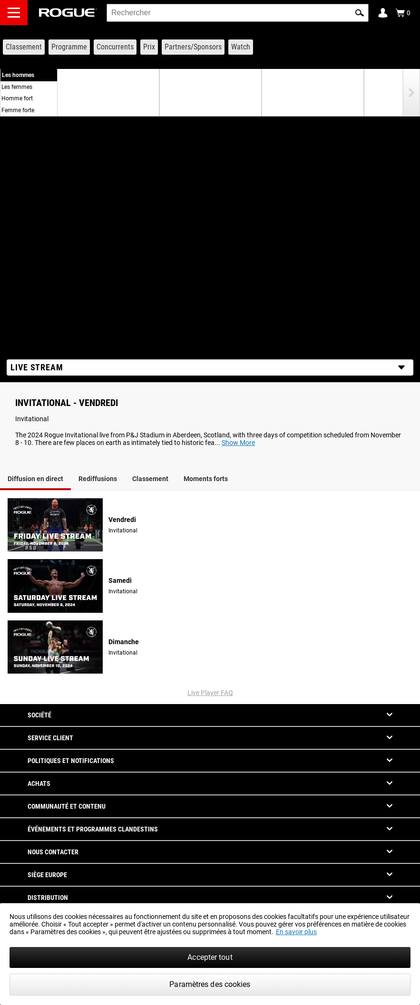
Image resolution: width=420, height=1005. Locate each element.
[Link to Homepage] (68, 12)
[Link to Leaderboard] (24, 47)
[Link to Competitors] (115, 47)
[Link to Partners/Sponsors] (193, 47)
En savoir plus (296, 932)
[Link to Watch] (240, 47)
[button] (360, 13)
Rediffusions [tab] (97, 479)
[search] (238, 13)
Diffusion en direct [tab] (35, 479)
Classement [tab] (150, 479)
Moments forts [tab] (206, 479)
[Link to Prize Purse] (149, 47)
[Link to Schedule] (69, 47)
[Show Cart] (402, 12)
